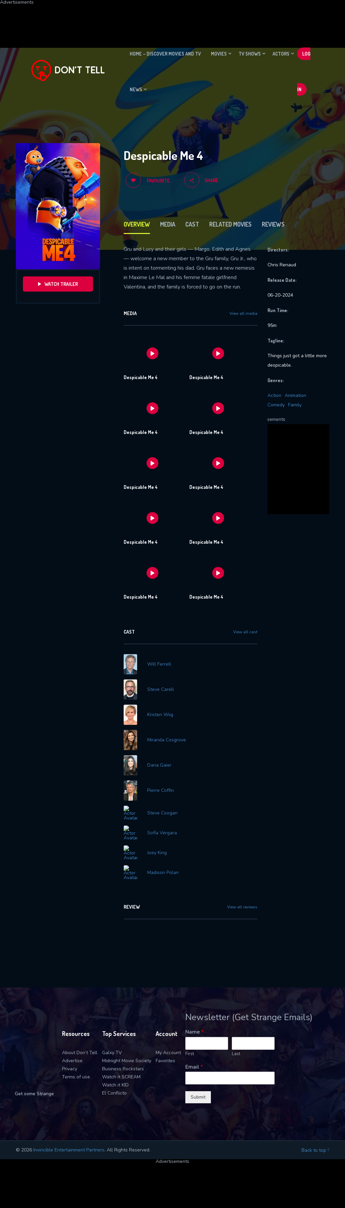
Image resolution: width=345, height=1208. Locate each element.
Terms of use (76, 1073)
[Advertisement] (163, 20)
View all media (243, 313)
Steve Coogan (162, 813)
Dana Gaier (159, 765)
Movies (219, 54)
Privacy (69, 1065)
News (136, 89)
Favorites (165, 1056)
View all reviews (242, 903)
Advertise (72, 1056)
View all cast (245, 632)
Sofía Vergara (162, 832)
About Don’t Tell (79, 1048)
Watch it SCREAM (121, 1073)
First (189, 1050)
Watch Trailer (58, 284)
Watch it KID (115, 1081)
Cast (192, 224)
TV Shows (250, 54)
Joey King (157, 850)
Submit (198, 1093)
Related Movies (230, 224)
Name (194, 1028)
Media (167, 224)
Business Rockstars (123, 1065)
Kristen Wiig (160, 714)
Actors (281, 54)
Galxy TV (112, 1048)
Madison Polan (163, 869)
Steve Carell (160, 689)
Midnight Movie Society (126, 1056)
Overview (137, 224)
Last (236, 1050)
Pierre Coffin (160, 790)
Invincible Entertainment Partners (68, 1146)
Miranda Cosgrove (166, 740)
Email (194, 1063)
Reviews (273, 224)
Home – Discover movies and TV (165, 54)
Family (295, 405)
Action (274, 395)
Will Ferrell (159, 664)
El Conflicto (114, 1089)
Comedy (276, 405)
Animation (295, 395)
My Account (168, 1048)
